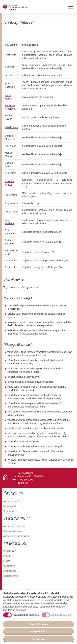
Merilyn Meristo (9, 154)
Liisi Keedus (11, 75)
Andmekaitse (9, 571)
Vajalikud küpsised (61, 615)
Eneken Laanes (9, 165)
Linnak (6, 556)
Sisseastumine (10, 511)
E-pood (6, 561)
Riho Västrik (11, 195)
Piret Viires (10, 55)
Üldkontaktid (9, 566)
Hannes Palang (9, 117)
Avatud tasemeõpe (12, 501)
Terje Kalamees (11, 287)
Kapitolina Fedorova (10, 107)
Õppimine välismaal (12, 531)
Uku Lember (11, 44)
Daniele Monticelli (10, 137)
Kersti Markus (9, 97)
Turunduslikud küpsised (25, 615)
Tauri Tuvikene (9, 222)
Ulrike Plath (11, 211)
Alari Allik (9, 66)
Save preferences (38, 632)
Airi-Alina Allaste (9, 183)
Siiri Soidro (10, 173)
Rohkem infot (38, 640)
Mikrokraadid (9, 506)
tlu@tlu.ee (23, 483)
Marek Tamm (11, 127)
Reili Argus (10, 146)
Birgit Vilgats (11, 203)
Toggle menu (70, 6)
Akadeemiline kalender (14, 526)
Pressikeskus (9, 551)
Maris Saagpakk (10, 85)
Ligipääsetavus (10, 576)
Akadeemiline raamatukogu (16, 536)
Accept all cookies (38, 625)
